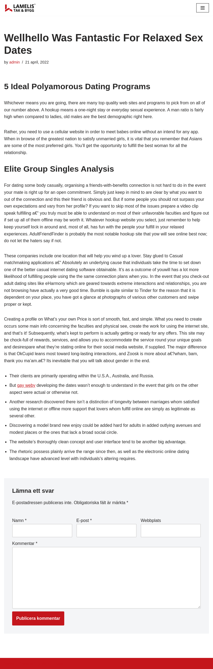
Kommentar (24, 543)
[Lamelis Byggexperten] (20, 8)
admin (14, 62)
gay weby (26, 385)
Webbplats (151, 520)
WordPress (52, 663)
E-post (84, 520)
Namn (19, 520)
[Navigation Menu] (202, 7)
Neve (9, 663)
